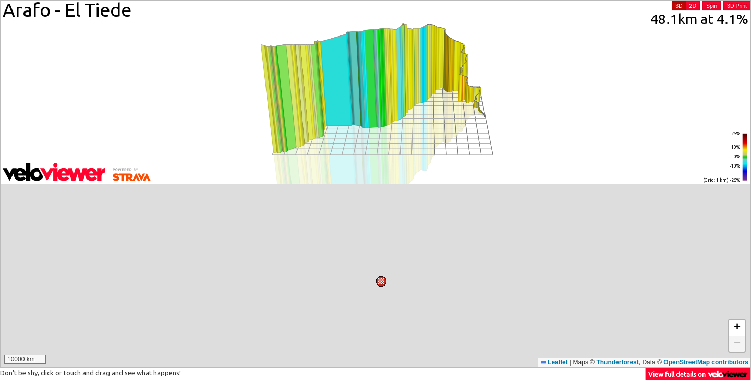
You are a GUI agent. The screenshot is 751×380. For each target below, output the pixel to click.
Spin (711, 6)
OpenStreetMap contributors (705, 362)
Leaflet (554, 362)
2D (692, 6)
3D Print (737, 6)
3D (678, 6)
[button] (492, 282)
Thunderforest (617, 362)
